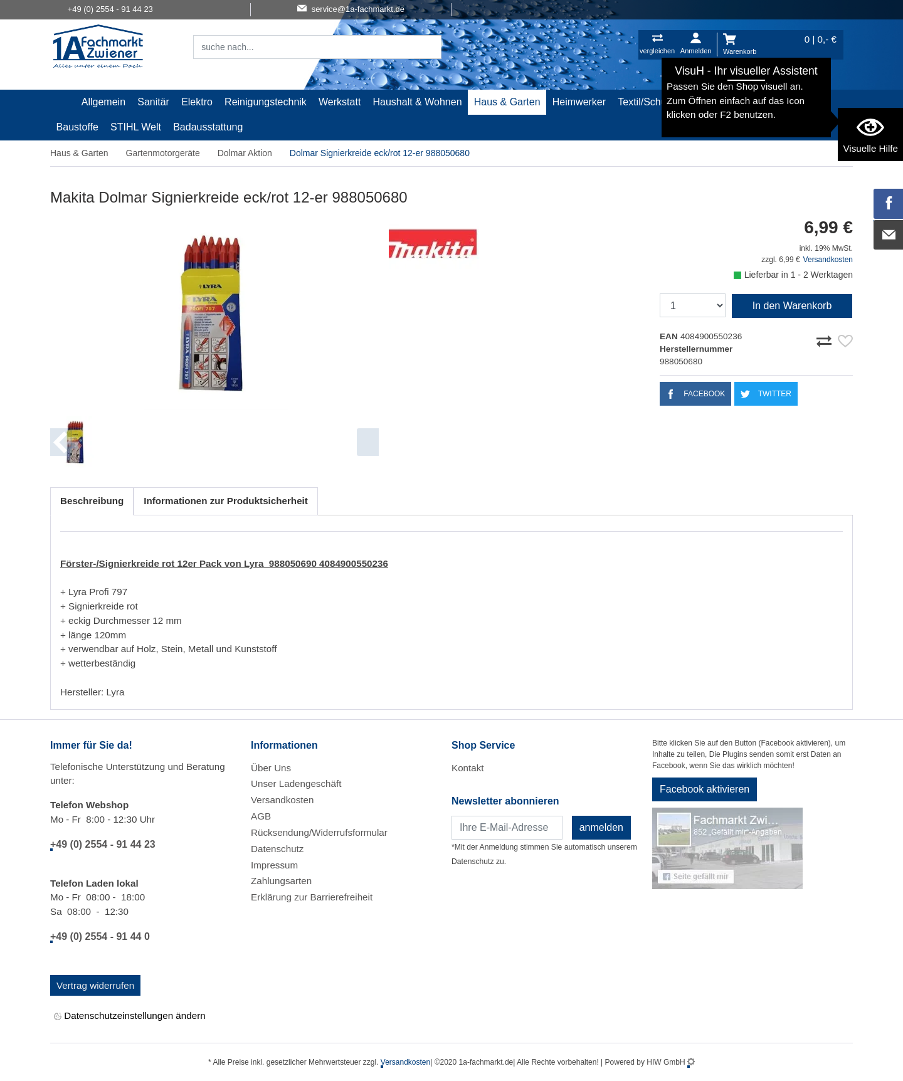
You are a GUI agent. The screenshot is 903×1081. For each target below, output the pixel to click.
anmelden (601, 827)
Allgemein (103, 102)
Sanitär (153, 102)
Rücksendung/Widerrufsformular (319, 832)
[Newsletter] (507, 828)
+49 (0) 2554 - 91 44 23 (103, 844)
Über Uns (271, 767)
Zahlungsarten (281, 880)
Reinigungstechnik (265, 102)
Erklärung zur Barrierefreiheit (311, 897)
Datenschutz (277, 848)
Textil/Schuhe (647, 102)
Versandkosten (828, 259)
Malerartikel (716, 102)
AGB (261, 816)
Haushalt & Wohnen (417, 102)
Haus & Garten (507, 102)
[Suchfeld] (303, 47)
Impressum (274, 865)
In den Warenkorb (792, 305)
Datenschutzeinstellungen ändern (130, 1016)
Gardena (773, 102)
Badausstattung (208, 127)
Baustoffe (77, 127)
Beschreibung (92, 500)
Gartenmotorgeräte (163, 153)
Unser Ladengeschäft (296, 783)
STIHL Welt (135, 127)
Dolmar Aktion (245, 153)
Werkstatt (340, 102)
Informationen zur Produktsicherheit (226, 500)
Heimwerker (579, 102)
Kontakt (468, 767)
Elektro (197, 102)
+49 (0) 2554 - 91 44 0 (100, 936)
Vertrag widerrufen (95, 985)
